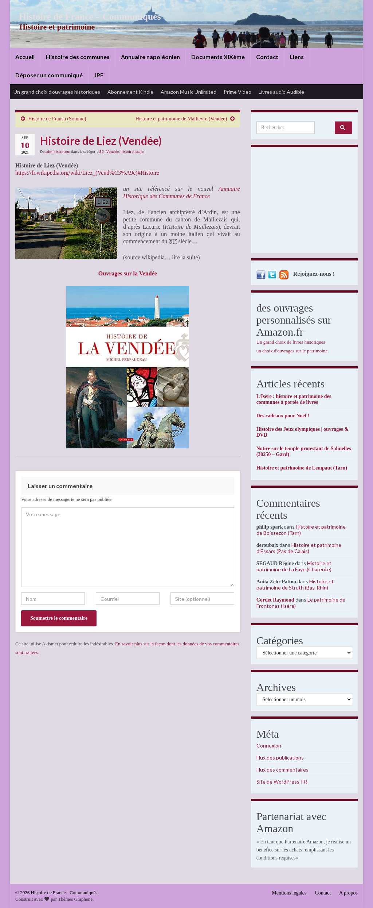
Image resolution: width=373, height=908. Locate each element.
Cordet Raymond (275, 600)
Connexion (268, 745)
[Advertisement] (304, 201)
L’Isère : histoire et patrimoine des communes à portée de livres (293, 399)
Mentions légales (289, 893)
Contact (267, 56)
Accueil (25, 56)
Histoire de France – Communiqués (85, 16)
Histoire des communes (78, 56)
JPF (98, 75)
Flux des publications (280, 757)
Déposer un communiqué (49, 75)
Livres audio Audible (281, 92)
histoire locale (132, 151)
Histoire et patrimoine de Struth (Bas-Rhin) (295, 584)
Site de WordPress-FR (281, 781)
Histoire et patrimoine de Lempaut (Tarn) (301, 468)
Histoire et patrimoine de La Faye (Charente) (293, 566)
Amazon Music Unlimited (188, 92)
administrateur (58, 151)
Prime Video (237, 92)
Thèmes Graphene (75, 899)
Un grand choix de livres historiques (290, 342)
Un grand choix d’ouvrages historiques (56, 92)
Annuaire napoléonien (150, 56)
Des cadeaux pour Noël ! (282, 415)
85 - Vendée (109, 151)
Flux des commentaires (282, 769)
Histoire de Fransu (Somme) (57, 118)
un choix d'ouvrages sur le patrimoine (292, 350)
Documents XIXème (218, 56)
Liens (297, 56)
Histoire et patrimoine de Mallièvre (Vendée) (181, 118)
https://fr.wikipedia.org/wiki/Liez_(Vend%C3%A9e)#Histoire (87, 173)
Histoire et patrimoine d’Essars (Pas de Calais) (298, 548)
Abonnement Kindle (130, 92)
